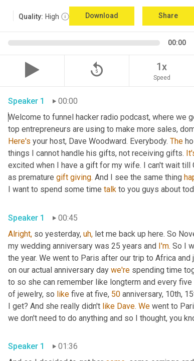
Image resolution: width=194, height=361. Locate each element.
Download (101, 16)
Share (168, 16)
